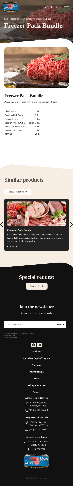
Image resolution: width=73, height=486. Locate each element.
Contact (36, 392)
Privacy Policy (8, 335)
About (36, 378)
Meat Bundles (26, 19)
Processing (37, 365)
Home (6, 19)
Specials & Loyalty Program (36, 358)
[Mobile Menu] (66, 7)
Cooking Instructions (36, 385)
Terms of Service (9, 337)
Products (15, 19)
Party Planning (36, 372)
